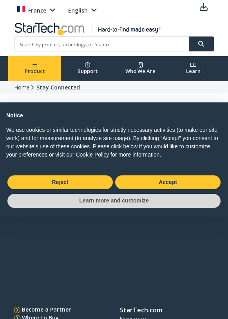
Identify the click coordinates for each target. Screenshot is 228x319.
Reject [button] (60, 182)
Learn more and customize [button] (113, 200)
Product (35, 68)
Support (88, 68)
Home (22, 87)
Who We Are (140, 68)
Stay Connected (58, 87)
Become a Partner (46, 309)
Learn (193, 68)
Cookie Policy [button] (92, 154)
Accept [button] (168, 182)
